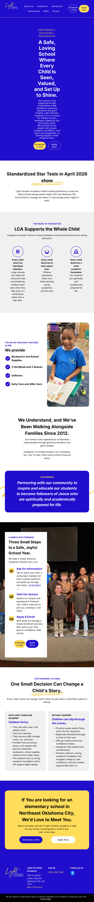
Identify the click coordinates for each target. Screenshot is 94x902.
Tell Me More (34, 585)
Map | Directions (34, 887)
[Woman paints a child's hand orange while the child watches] (14, 45)
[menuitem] (29, 6)
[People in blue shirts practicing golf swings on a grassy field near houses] (79, 46)
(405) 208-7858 (55, 872)
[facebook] (72, 873)
